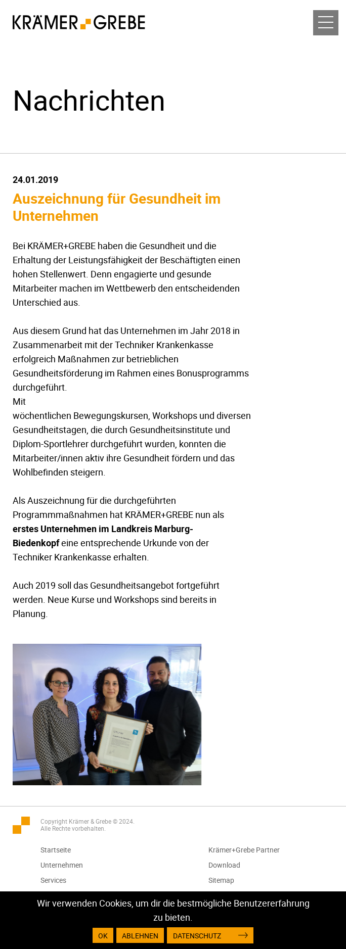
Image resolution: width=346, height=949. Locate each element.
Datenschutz (197, 935)
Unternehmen (61, 865)
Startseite (55, 850)
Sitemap (221, 880)
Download (224, 865)
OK (103, 935)
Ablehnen (140, 935)
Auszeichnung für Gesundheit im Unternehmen (117, 206)
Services (53, 880)
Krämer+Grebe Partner (244, 850)
